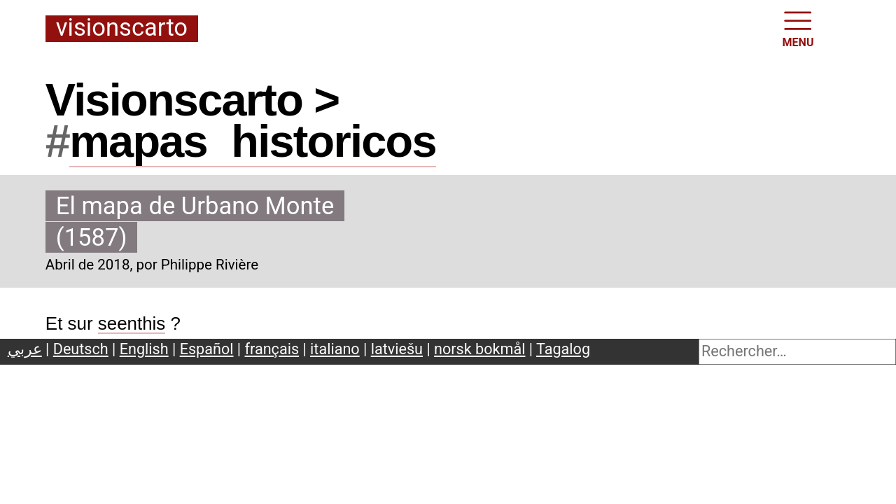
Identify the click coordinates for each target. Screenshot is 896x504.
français (272, 349)
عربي (25, 349)
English (144, 349)
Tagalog (563, 349)
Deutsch (80, 349)
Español (207, 349)
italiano (335, 349)
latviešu (397, 349)
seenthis (132, 323)
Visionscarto (122, 28)
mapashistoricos (252, 141)
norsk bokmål (479, 349)
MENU (798, 28)
